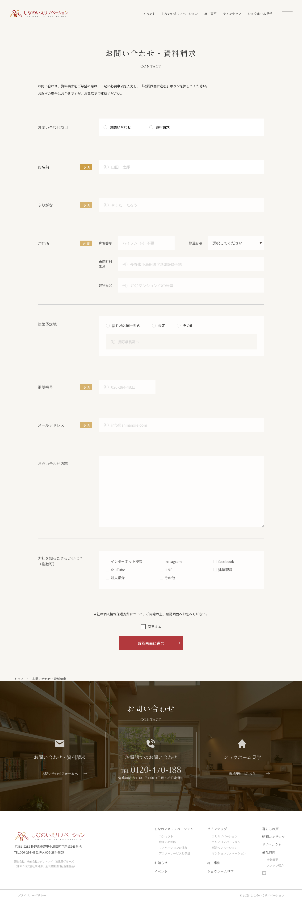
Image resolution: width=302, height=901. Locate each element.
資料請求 (162, 127)
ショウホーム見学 (260, 13)
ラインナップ (232, 13)
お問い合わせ (120, 127)
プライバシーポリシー (32, 895)
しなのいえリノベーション (38, 14)
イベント (149, 13)
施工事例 (210, 13)
